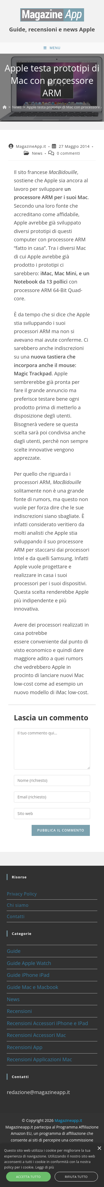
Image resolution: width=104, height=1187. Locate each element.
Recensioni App (24, 1047)
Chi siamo (17, 905)
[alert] (52, 1165)
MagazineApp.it (31, 146)
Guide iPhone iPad (28, 975)
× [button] (99, 1148)
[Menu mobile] (52, 48)
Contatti (15, 916)
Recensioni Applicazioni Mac (39, 1059)
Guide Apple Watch (29, 963)
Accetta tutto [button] (28, 1177)
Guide (14, 951)
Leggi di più (44, 1167)
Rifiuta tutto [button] (76, 1177)
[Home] (4, 107)
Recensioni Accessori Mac (36, 1035)
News (37, 153)
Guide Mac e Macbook (32, 987)
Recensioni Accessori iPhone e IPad (47, 1023)
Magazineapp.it (68, 1120)
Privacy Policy (22, 894)
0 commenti (68, 153)
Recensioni (19, 1011)
